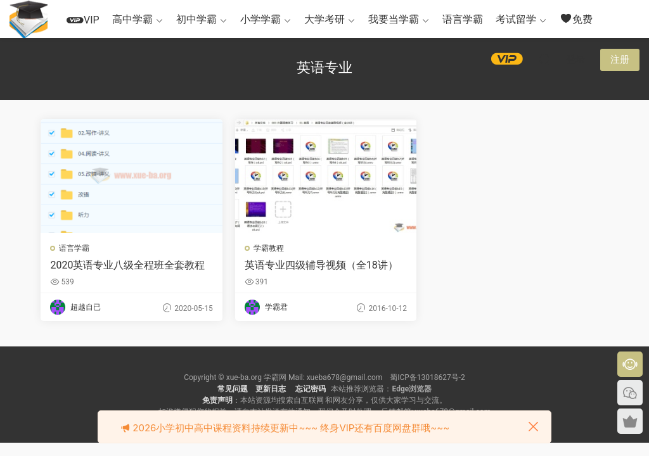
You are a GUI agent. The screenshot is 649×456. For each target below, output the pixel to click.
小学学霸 (260, 19)
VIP (83, 20)
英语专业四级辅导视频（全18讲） (320, 265)
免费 (576, 18)
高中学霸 (132, 19)
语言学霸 (462, 19)
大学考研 (324, 19)
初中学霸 (196, 19)
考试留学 (516, 19)
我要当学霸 (393, 19)
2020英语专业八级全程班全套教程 (128, 265)
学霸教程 (268, 248)
